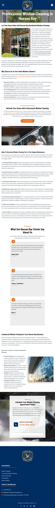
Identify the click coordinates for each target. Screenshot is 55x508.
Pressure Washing (6, 475)
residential (6, 113)
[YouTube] (24, 506)
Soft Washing (5, 478)
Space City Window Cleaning (23, 76)
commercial (13, 113)
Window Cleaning (6, 471)
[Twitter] (27, 506)
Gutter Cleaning (5, 480)
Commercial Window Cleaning (9, 473)
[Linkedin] (34, 506)
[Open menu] (3, 4)
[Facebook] (21, 506)
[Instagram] (31, 506)
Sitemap (35, 503)
